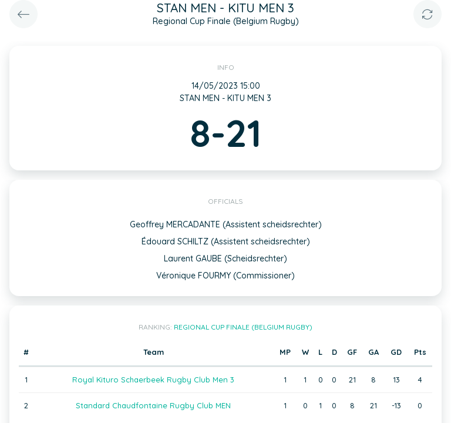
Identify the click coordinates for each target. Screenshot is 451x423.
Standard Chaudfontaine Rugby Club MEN (153, 405)
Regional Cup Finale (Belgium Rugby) (243, 327)
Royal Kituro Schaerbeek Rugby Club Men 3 (153, 379)
